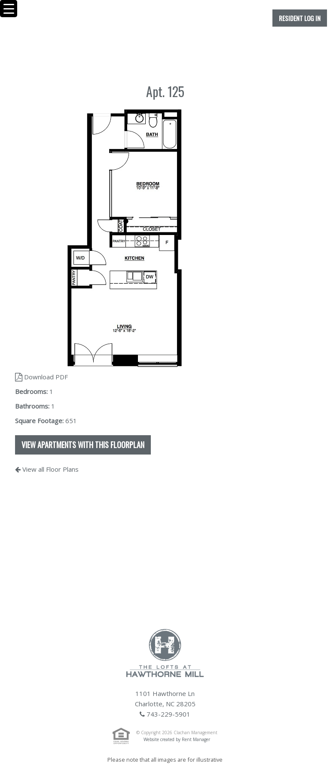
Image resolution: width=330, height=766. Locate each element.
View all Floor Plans (47, 469)
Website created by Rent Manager (177, 739)
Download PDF (41, 376)
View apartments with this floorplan (82, 444)
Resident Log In (300, 18)
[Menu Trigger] (8, 8)
